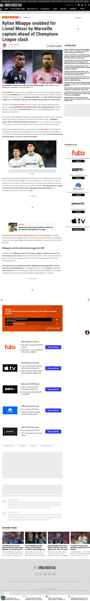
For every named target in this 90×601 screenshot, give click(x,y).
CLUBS (55, 9)
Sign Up (78, 161)
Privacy (38, 581)
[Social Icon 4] (54, 574)
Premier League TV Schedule (19, 1)
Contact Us (77, 581)
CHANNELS (74, 9)
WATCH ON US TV (32, 9)
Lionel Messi (33, 445)
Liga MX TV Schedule (44, 1)
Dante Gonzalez (14, 44)
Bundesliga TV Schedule (82, 1)
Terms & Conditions (48, 581)
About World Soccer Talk (16, 581)
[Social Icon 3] (49, 574)
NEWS (6, 9)
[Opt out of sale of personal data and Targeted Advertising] (3, 598)
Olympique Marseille (47, 445)
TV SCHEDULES (45, 9)
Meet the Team (30, 581)
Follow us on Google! (55, 46)
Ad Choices (69, 581)
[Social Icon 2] (45, 574)
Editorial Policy (60, 581)
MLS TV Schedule (32, 1)
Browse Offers (53, 347)
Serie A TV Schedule (69, 1)
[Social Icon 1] (40, 574)
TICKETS (82, 9)
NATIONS (63, 9)
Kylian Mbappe (22, 445)
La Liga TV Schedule (56, 1)
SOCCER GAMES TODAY (17, 9)
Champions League (9, 445)
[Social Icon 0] (36, 574)
